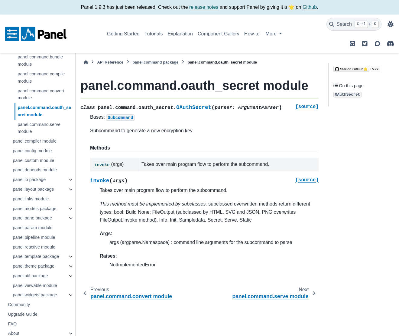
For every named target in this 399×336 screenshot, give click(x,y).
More (272, 33)
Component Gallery (218, 33)
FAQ (12, 323)
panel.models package (34, 208)
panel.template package (36, 256)
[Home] (86, 62)
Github (310, 7)
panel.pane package (32, 218)
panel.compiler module (35, 141)
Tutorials (153, 33)
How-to (252, 33)
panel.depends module (35, 169)
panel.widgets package (35, 294)
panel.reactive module (34, 247)
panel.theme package (33, 266)
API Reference (110, 62)
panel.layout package (33, 189)
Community (19, 304)
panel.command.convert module (41, 94)
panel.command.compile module (41, 77)
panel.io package (29, 179)
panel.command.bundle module (40, 60)
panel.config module (32, 150)
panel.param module (32, 227)
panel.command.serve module (39, 128)
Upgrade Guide (22, 314)
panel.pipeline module (34, 237)
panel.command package (155, 62)
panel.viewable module (35, 285)
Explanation (180, 33)
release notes (203, 7)
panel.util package (30, 275)
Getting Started (123, 33)
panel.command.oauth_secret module (44, 111)
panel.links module (31, 198)
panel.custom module (33, 160)
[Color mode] (390, 24)
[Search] (353, 24)
